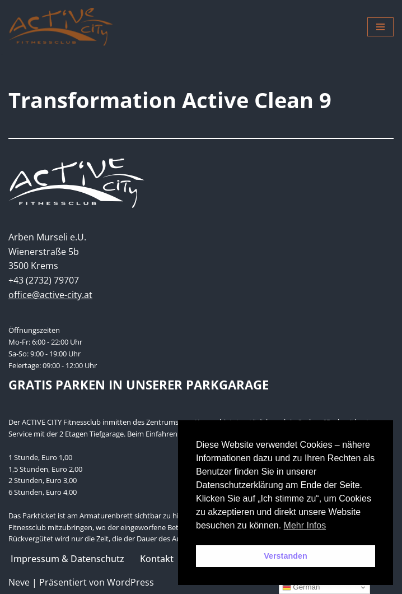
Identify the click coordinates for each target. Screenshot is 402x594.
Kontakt (157, 559)
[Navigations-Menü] (380, 26)
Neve (19, 582)
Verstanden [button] (285, 555)
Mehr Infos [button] (305, 525)
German (301, 587)
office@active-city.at (50, 295)
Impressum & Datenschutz (67, 559)
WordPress (130, 582)
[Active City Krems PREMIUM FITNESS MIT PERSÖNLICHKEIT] (60, 27)
